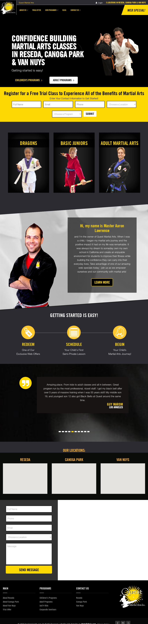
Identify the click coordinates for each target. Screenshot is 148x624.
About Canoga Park (11, 601)
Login (99, 2)
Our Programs (51, 11)
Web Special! (136, 10)
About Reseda (8, 597)
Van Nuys (122, 459)
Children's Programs (28, 80)
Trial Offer (36, 10)
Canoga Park (74, 459)
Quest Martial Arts (26, 2)
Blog (64, 10)
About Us (24, 11)
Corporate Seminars (48, 609)
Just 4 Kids (44, 605)
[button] (60, 431)
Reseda (25, 459)
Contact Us (76, 11)
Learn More (102, 282)
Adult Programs (63, 80)
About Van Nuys (9, 605)
